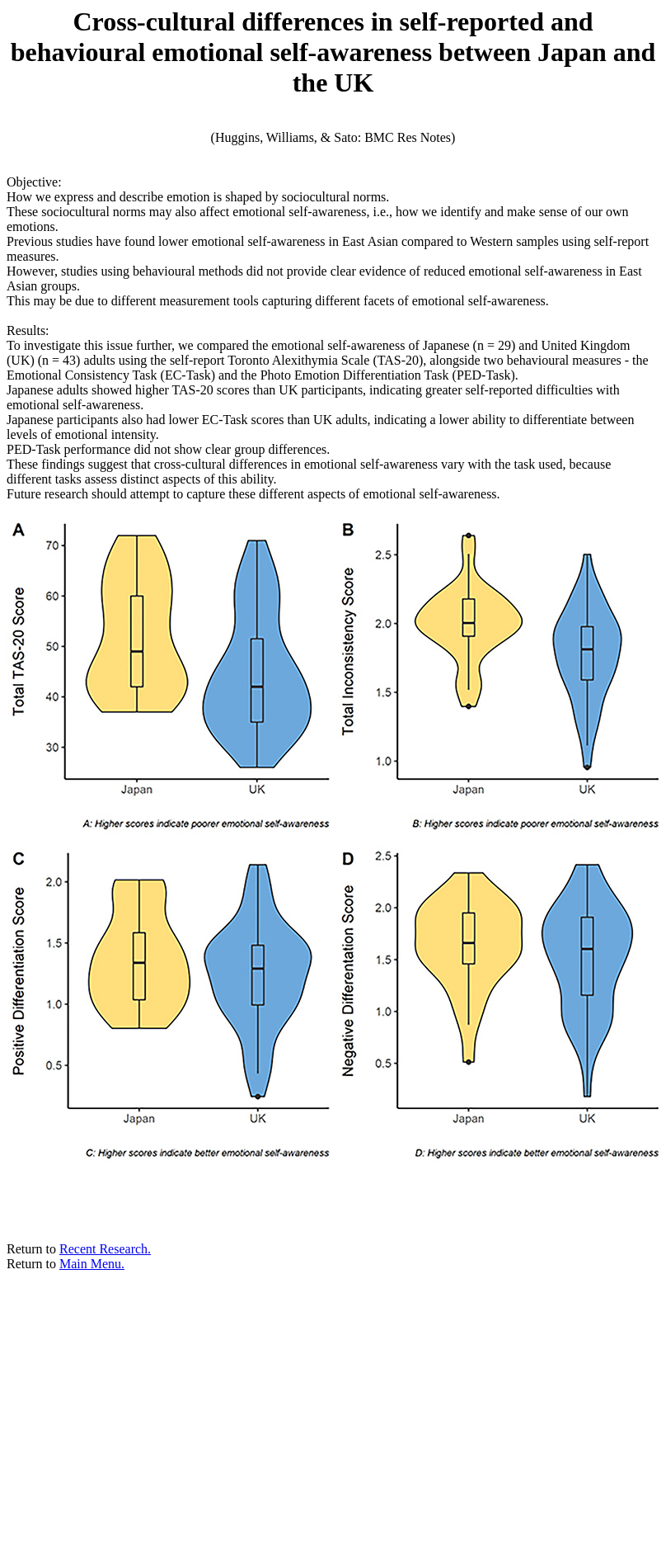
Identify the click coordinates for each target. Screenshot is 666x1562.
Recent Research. (105, 1249)
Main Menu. (91, 1264)
